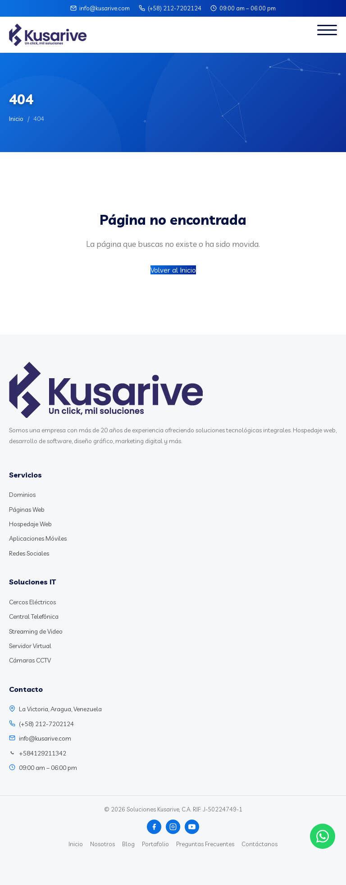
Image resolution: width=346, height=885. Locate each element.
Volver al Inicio (173, 269)
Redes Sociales (29, 553)
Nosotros (102, 844)
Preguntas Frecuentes (205, 844)
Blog (128, 844)
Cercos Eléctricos (32, 602)
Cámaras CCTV (30, 660)
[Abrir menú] (327, 35)
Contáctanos (259, 844)
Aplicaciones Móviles (38, 538)
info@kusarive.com (104, 8)
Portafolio (155, 844)
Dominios (22, 495)
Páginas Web (27, 509)
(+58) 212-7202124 (174, 8)
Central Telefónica (34, 616)
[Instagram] (173, 827)
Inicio (16, 119)
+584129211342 (42, 753)
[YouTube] (192, 827)
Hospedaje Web (30, 524)
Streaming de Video (36, 631)
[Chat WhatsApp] (322, 836)
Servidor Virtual (30, 646)
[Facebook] (154, 827)
